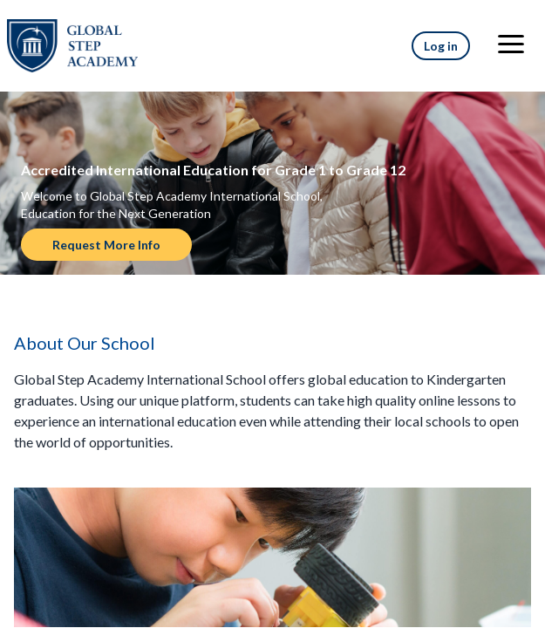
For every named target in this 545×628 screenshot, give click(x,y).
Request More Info (106, 244)
